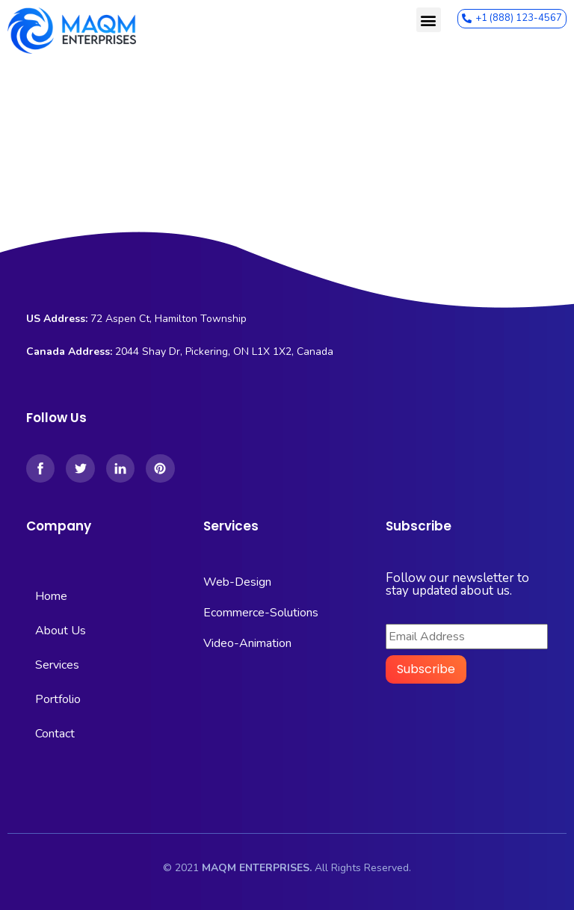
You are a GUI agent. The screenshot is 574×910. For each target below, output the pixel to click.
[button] (428, 19)
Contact (55, 733)
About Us (60, 630)
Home (51, 596)
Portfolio (58, 699)
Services (57, 665)
